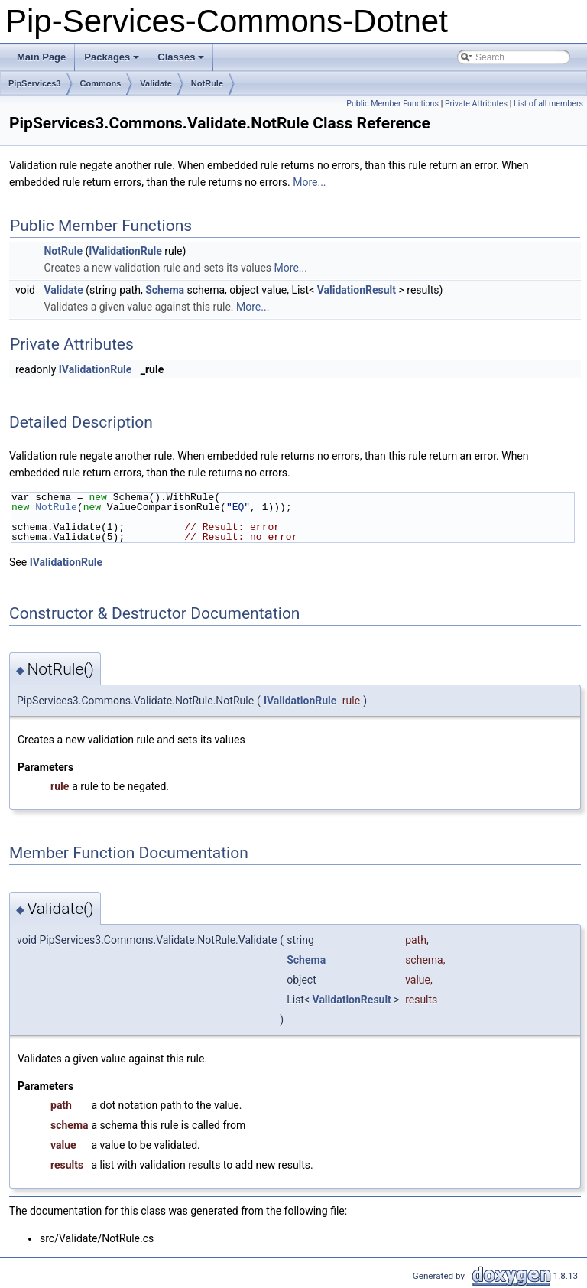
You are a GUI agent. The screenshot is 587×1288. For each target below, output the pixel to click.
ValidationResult (356, 290)
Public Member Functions (392, 104)
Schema (164, 290)
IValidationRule (125, 251)
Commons (101, 83)
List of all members (548, 104)
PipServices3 (34, 83)
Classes (181, 61)
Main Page (41, 57)
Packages (112, 61)
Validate (156, 83)
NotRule (207, 83)
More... (309, 182)
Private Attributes (476, 104)
